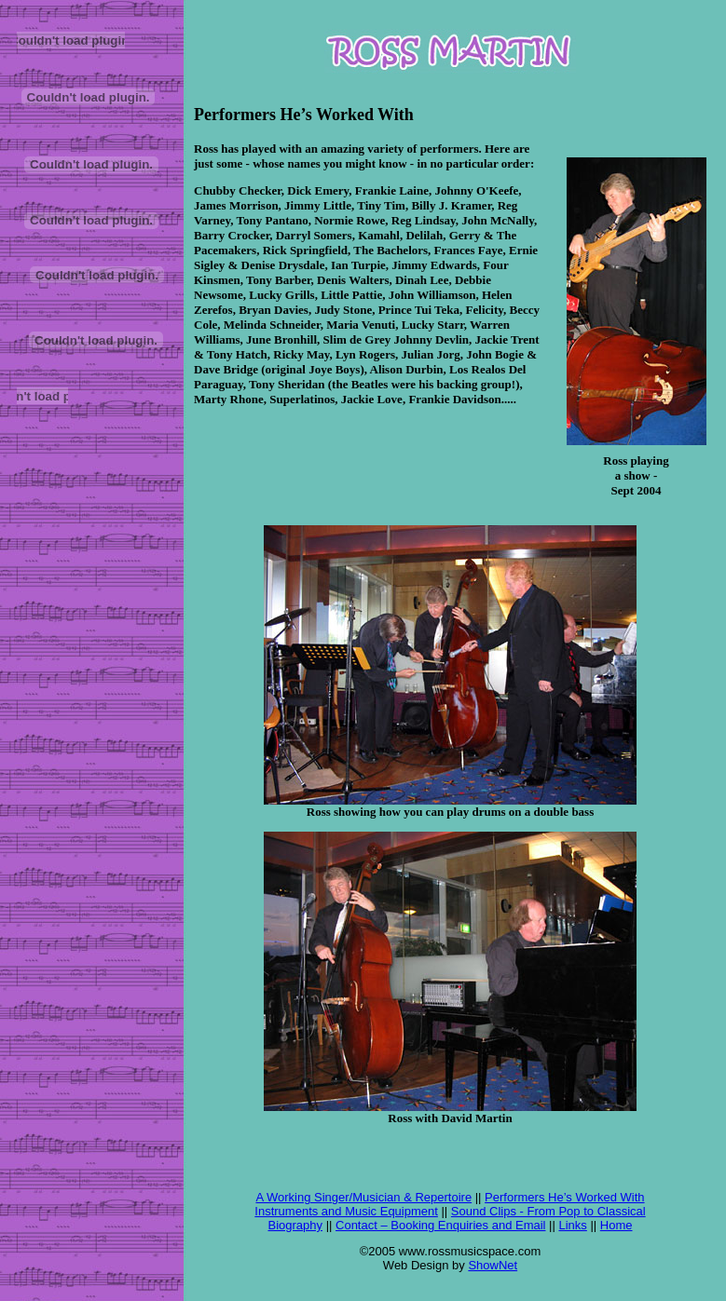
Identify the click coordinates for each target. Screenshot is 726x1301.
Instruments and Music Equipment (346, 1211)
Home (616, 1225)
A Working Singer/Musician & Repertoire (363, 1197)
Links (572, 1225)
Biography (294, 1225)
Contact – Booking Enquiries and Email (440, 1225)
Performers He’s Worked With (564, 1197)
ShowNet (492, 1265)
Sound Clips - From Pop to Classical (548, 1211)
